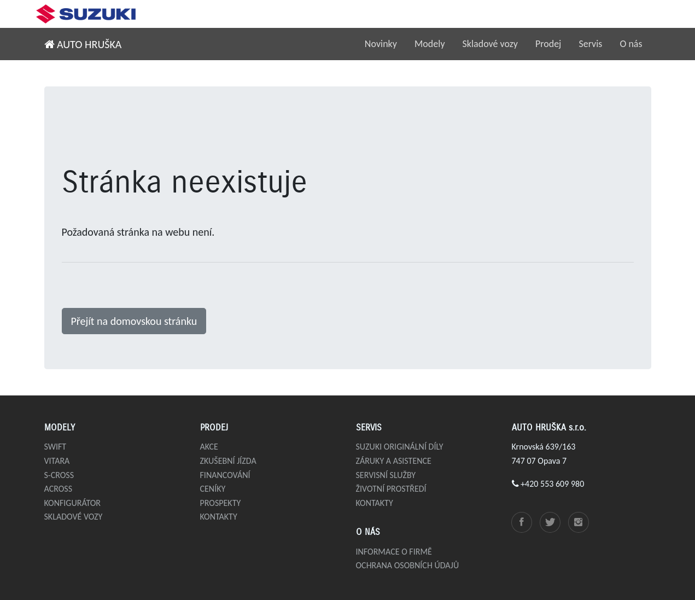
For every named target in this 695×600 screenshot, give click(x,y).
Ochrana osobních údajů (407, 565)
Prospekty (220, 503)
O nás (631, 44)
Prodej (548, 44)
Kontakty (218, 516)
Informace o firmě (394, 551)
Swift (55, 446)
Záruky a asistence (393, 461)
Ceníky (213, 489)
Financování (225, 475)
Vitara (57, 461)
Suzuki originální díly (399, 446)
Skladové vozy (490, 44)
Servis (590, 44)
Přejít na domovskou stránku (134, 321)
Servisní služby (386, 475)
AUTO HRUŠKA (83, 44)
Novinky (381, 44)
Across (58, 489)
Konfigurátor (72, 503)
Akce (209, 446)
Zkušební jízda (228, 461)
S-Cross (59, 475)
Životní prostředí (391, 489)
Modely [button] (429, 44)
